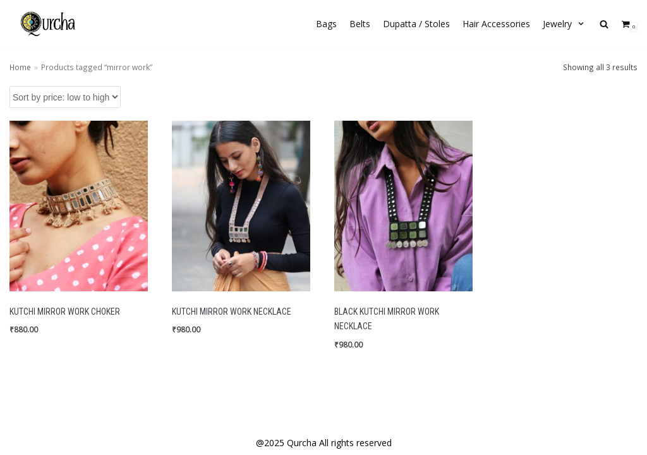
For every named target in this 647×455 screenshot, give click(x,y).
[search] (604, 24)
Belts (359, 24)
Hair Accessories (496, 24)
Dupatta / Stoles (416, 24)
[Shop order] (65, 97)
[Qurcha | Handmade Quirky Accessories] (47, 24)
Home (20, 67)
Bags (326, 24)
